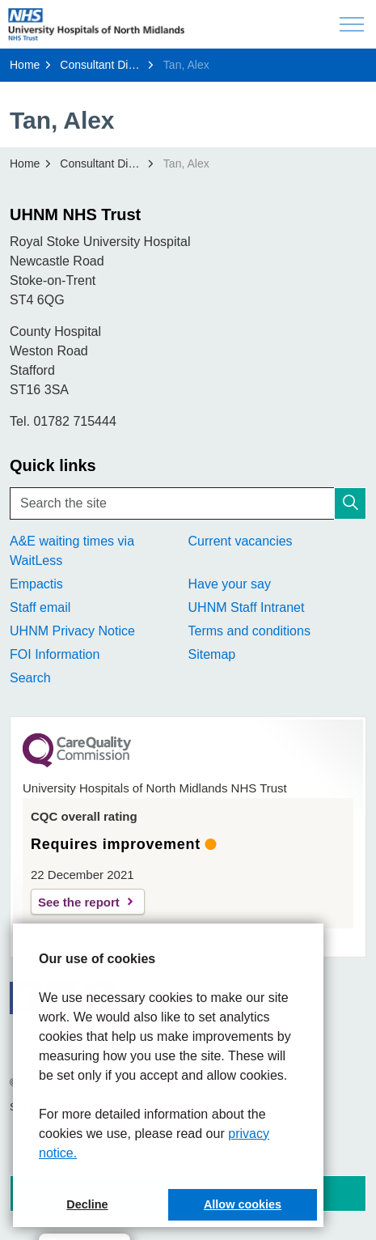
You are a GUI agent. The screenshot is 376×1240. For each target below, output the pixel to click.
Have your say (229, 584)
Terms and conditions (249, 631)
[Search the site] (188, 503)
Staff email (40, 607)
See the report (79, 902)
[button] (350, 503)
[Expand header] (351, 24)
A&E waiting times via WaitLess (72, 550)
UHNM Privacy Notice (72, 631)
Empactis (36, 584)
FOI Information (54, 654)
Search (30, 678)
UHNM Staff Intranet (246, 607)
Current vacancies (240, 541)
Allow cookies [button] (242, 1204)
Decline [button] (87, 1204)
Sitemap (212, 654)
